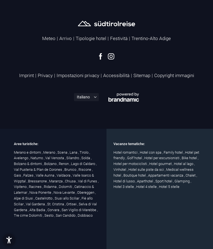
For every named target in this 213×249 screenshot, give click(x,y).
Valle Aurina (45, 175)
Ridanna (50, 187)
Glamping (182, 181)
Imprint (26, 75)
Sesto (49, 215)
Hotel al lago (184, 164)
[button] (9, 240)
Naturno (37, 158)
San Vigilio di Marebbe (79, 210)
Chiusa (71, 181)
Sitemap (141, 75)
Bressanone (38, 181)
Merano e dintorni (28, 152)
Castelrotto (44, 198)
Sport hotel (164, 181)
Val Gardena (36, 204)
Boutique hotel (135, 175)
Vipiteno (20, 187)
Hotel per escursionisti (162, 158)
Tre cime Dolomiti (28, 215)
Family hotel (174, 152)
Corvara (53, 210)
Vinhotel (120, 169)
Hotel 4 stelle (147, 187)
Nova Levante (65, 192)
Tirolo (84, 152)
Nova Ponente (40, 192)
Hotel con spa (151, 152)
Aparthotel (145, 181)
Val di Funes (88, 181)
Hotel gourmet (161, 164)
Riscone (85, 169)
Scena (62, 152)
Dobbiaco (85, 215)
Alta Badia (37, 210)
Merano (49, 152)
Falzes (28, 175)
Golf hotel (135, 158)
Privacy (45, 75)
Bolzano (50, 164)
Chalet (191, 175)
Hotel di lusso (124, 181)
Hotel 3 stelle (124, 187)
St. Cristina (56, 204)
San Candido (66, 215)
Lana (74, 152)
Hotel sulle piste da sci (146, 169)
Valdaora (64, 175)
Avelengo (21, 158)
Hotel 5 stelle (169, 187)
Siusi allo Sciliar (67, 198)
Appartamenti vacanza (166, 175)
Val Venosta (55, 158)
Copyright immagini (174, 75)
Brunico (70, 169)
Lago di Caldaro (83, 164)
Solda (86, 158)
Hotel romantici (125, 152)
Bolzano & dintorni (28, 164)
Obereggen (86, 192)
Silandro (73, 158)
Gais (18, 175)
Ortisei (71, 204)
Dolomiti (66, 187)
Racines (35, 187)
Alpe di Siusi (24, 198)
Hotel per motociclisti (130, 164)
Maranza (56, 181)
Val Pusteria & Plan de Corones (38, 169)
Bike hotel (190, 158)
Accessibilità (116, 75)
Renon (64, 164)
